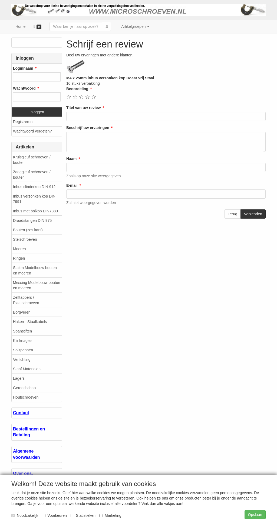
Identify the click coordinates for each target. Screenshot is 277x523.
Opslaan (255, 514)
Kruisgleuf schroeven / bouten (32, 160)
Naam (71, 159)
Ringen (19, 258)
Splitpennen (23, 350)
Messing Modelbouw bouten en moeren (36, 285)
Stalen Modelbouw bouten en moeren (35, 270)
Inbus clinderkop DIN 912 (34, 187)
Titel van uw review (83, 108)
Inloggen (36, 112)
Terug (232, 214)
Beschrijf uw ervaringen (87, 127)
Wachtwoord (24, 88)
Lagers (19, 378)
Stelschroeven (25, 239)
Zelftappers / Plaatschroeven (26, 300)
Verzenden (253, 214)
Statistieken (83, 515)
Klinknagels (22, 340)
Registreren (22, 122)
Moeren (19, 249)
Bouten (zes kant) (28, 230)
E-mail (72, 185)
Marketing (110, 515)
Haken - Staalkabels (30, 322)
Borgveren (22, 312)
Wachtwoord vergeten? (32, 131)
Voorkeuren (54, 515)
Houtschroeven (25, 397)
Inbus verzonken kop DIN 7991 (34, 199)
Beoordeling (77, 89)
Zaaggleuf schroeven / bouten (32, 174)
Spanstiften (22, 331)
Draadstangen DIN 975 (32, 220)
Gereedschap (24, 388)
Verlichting (22, 359)
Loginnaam (23, 68)
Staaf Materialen (27, 369)
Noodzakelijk (24, 515)
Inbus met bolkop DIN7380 (35, 211)
